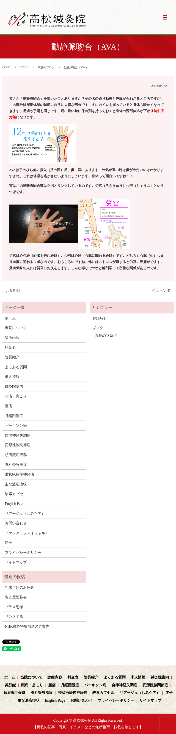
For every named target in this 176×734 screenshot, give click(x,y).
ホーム (10, 318)
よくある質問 (16, 367)
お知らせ (99, 318)
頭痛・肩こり (16, 396)
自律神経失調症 (17, 435)
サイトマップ (16, 562)
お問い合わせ (16, 523)
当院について (16, 328)
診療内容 (12, 338)
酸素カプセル (16, 494)
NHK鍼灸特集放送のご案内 (27, 626)
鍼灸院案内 (14, 386)
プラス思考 (14, 607)
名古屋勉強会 (16, 597)
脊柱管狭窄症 (16, 465)
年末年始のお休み (19, 587)
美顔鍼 (10, 685)
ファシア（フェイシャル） (27, 533)
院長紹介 (12, 357)
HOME (6, 67)
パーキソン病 (16, 425)
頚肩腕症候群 (16, 455)
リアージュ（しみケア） (25, 513)
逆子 (8, 543)
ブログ (24, 67)
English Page (14, 504)
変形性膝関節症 (17, 445)
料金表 (10, 347)
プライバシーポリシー (23, 552)
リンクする (14, 616)
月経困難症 (14, 416)
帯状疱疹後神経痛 (19, 474)
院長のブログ (46, 67)
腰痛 (8, 406)
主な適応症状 (16, 484)
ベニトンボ (161, 291)
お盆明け (13, 291)
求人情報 (12, 377)
